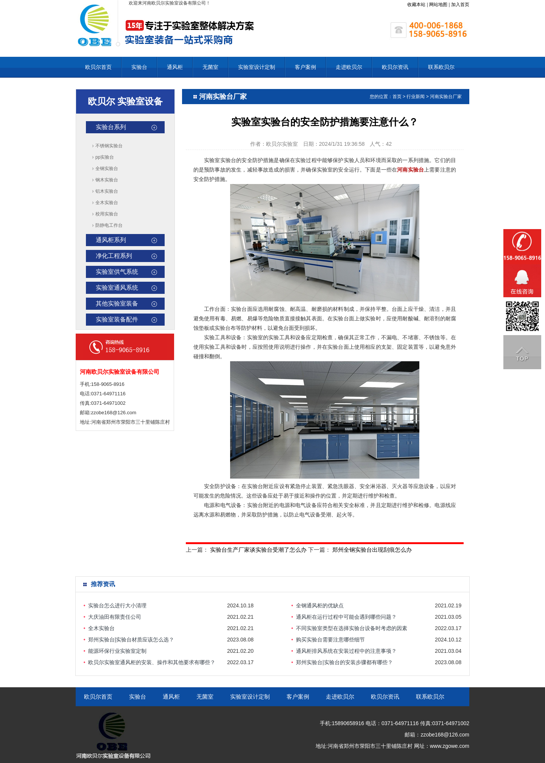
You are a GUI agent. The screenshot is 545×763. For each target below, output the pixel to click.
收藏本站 (416, 4)
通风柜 (175, 67)
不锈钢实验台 (109, 145)
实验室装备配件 (117, 319)
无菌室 (210, 67)
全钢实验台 (106, 168)
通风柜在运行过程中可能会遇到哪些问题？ (346, 617)
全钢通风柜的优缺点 (320, 605)
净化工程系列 (114, 256)
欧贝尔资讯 (395, 67)
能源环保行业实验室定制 (117, 651)
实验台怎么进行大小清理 (117, 605)
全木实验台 (106, 202)
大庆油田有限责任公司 (114, 617)
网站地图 (438, 4)
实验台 (139, 67)
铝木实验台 (106, 191)
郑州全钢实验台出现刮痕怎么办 (372, 549)
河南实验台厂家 (446, 96)
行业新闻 (415, 96)
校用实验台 (106, 214)
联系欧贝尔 (441, 67)
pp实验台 (104, 157)
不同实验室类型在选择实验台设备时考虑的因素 (351, 628)
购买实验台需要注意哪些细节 (330, 640)
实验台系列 (111, 127)
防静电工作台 (109, 225)
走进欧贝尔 (349, 67)
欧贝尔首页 (98, 67)
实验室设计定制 (256, 67)
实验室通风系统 (117, 287)
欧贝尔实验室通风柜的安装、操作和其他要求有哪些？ (151, 662)
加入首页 (460, 4)
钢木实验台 (106, 180)
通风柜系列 (111, 240)
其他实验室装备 (117, 303)
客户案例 (305, 67)
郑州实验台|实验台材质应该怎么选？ (131, 640)
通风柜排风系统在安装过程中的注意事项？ (346, 651)
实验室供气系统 (117, 271)
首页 (397, 96)
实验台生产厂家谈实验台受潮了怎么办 (258, 549)
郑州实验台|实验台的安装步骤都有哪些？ (344, 662)
